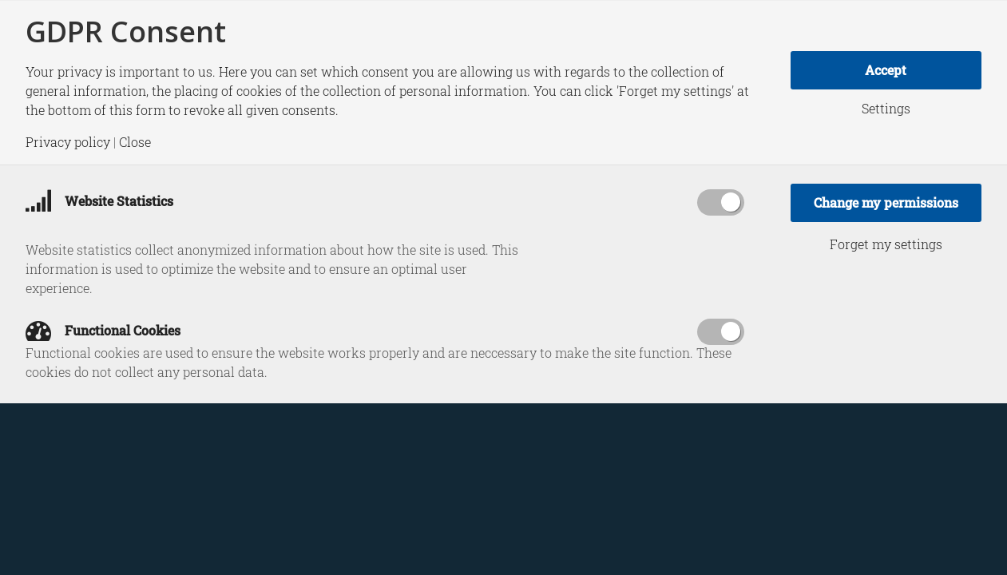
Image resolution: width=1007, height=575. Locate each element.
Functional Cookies (103, 330)
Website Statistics (99, 200)
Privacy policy (68, 142)
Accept (885, 69)
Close (135, 142)
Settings (886, 108)
